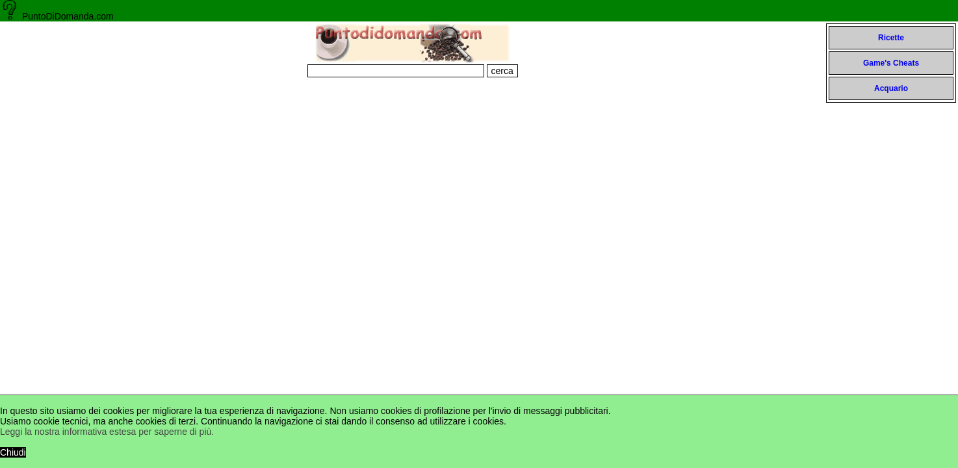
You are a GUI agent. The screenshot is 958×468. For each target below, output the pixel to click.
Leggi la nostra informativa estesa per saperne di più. (107, 431)
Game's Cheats (891, 63)
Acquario (891, 88)
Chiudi (13, 452)
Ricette (891, 37)
